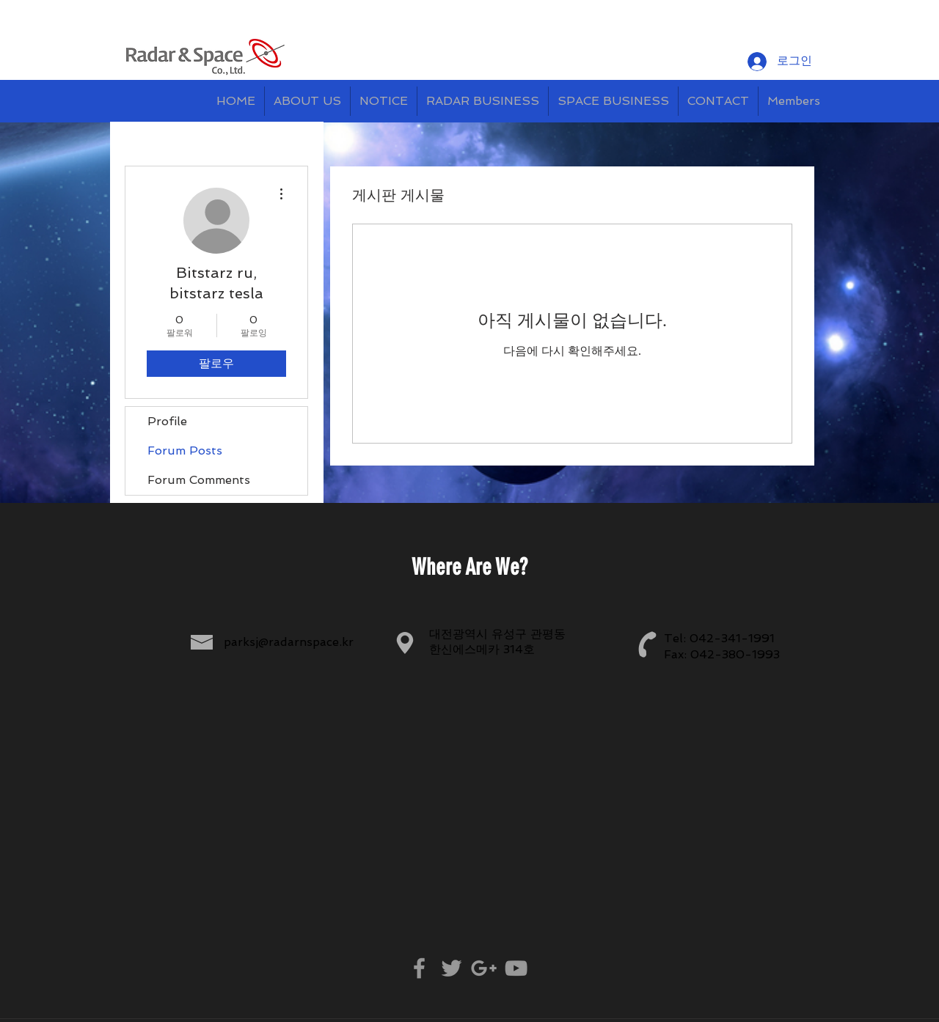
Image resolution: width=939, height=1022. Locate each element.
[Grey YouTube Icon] (516, 968)
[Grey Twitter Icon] (451, 968)
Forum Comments (198, 480)
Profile (167, 421)
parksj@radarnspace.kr (289, 642)
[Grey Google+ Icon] (483, 968)
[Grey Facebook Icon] (419, 968)
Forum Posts (184, 450)
